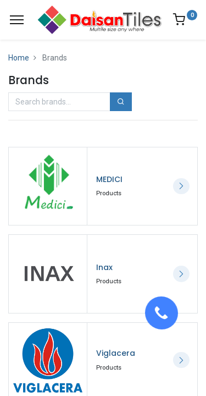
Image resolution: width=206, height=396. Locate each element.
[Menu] (17, 19)
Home (18, 57)
